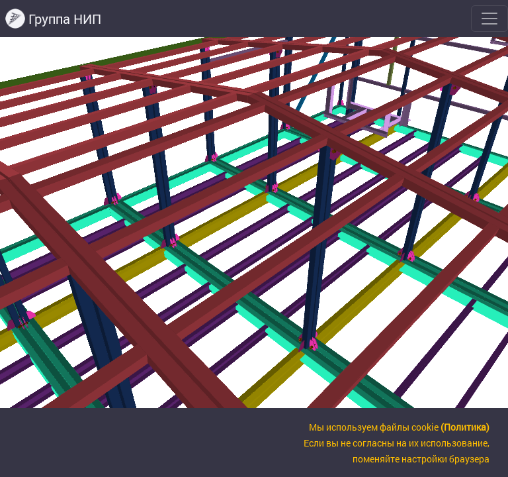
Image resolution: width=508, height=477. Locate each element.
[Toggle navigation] (489, 18)
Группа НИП (53, 18)
